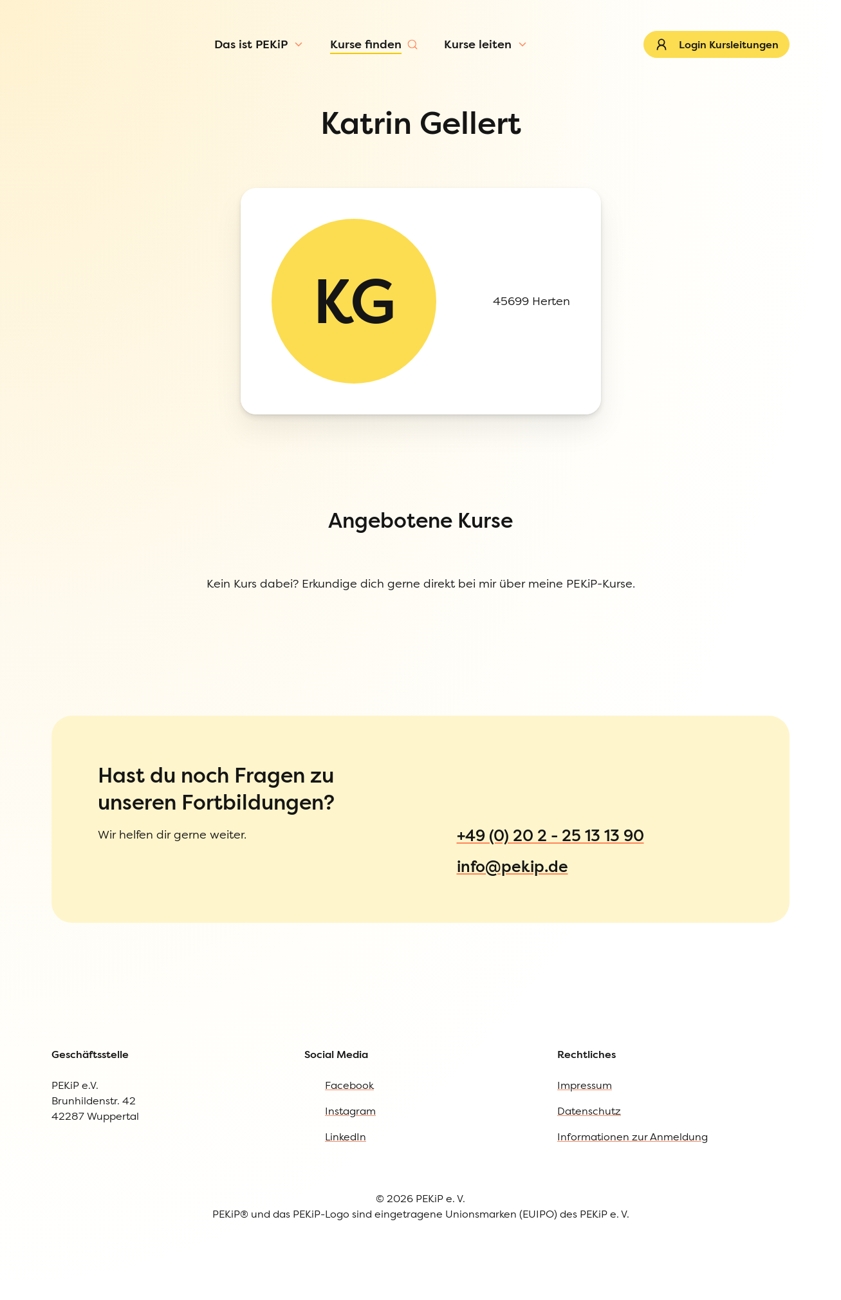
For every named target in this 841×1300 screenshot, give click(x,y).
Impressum (60, 701)
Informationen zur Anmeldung (110, 753)
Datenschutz (63, 727)
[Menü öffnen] (110, 86)
